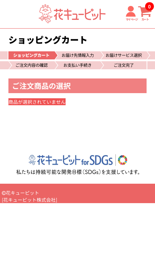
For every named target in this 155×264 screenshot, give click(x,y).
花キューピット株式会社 (29, 199)
